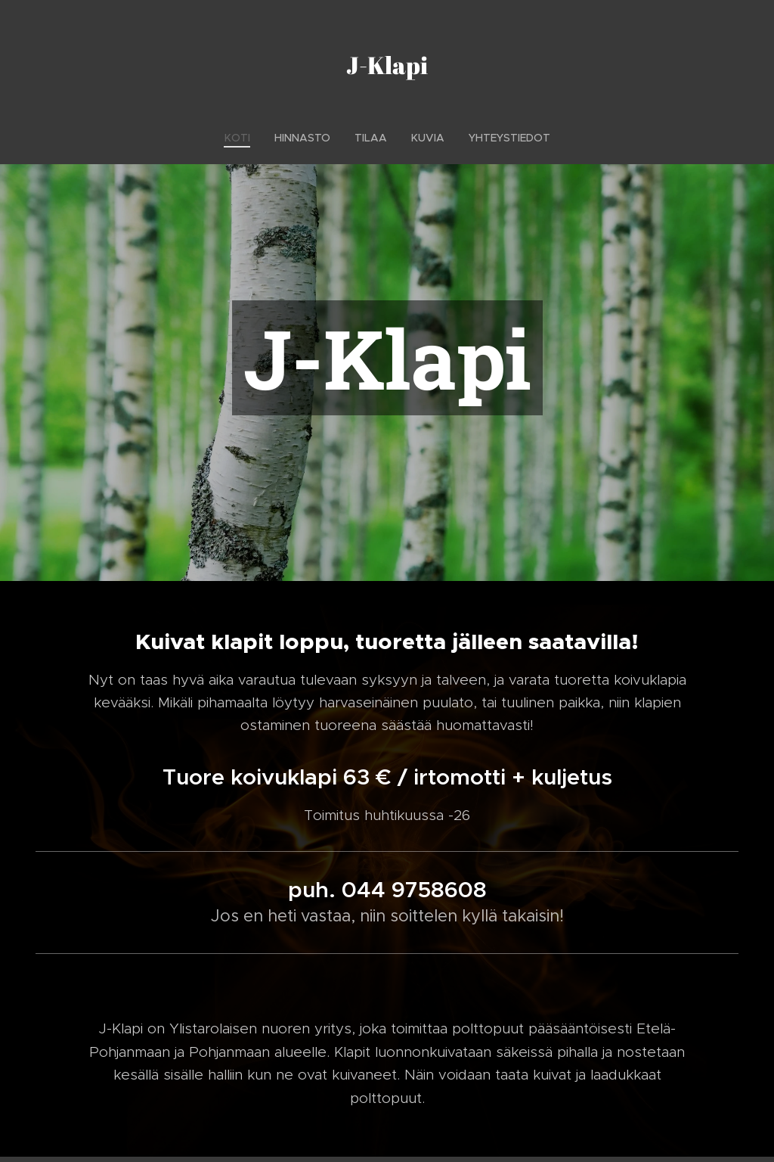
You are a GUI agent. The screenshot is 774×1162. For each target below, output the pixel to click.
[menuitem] (243, 138)
